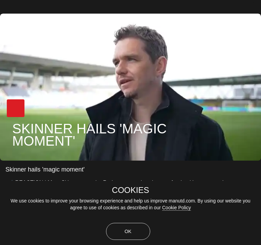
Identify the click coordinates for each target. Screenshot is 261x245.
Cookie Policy (176, 207)
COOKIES (130, 190)
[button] (15, 108)
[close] (257, 4)
